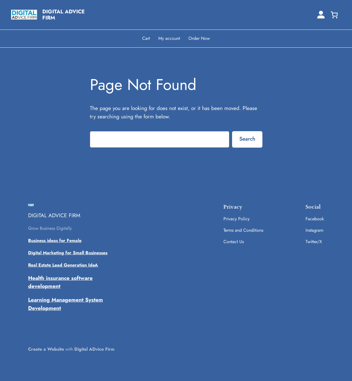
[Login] (321, 14)
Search (247, 139)
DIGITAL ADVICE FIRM (63, 14)
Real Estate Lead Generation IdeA (63, 265)
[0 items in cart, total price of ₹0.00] (334, 15)
